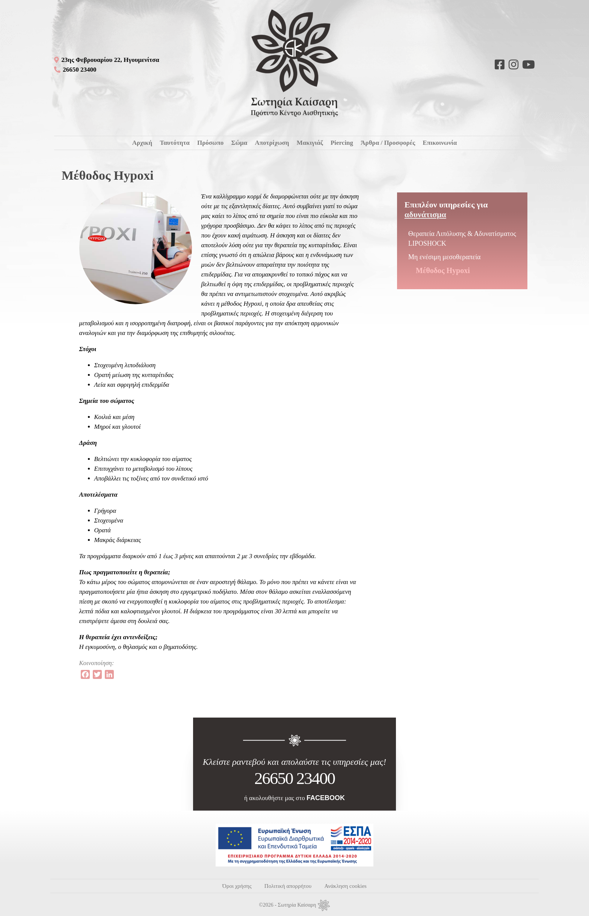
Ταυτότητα (174, 142)
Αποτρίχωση (272, 142)
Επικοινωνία (440, 142)
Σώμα (239, 142)
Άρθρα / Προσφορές (388, 142)
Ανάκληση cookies (345, 886)
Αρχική (142, 142)
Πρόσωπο (210, 142)
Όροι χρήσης (236, 886)
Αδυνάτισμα (425, 214)
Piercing (342, 142)
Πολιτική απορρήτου (287, 886)
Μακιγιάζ (310, 142)
